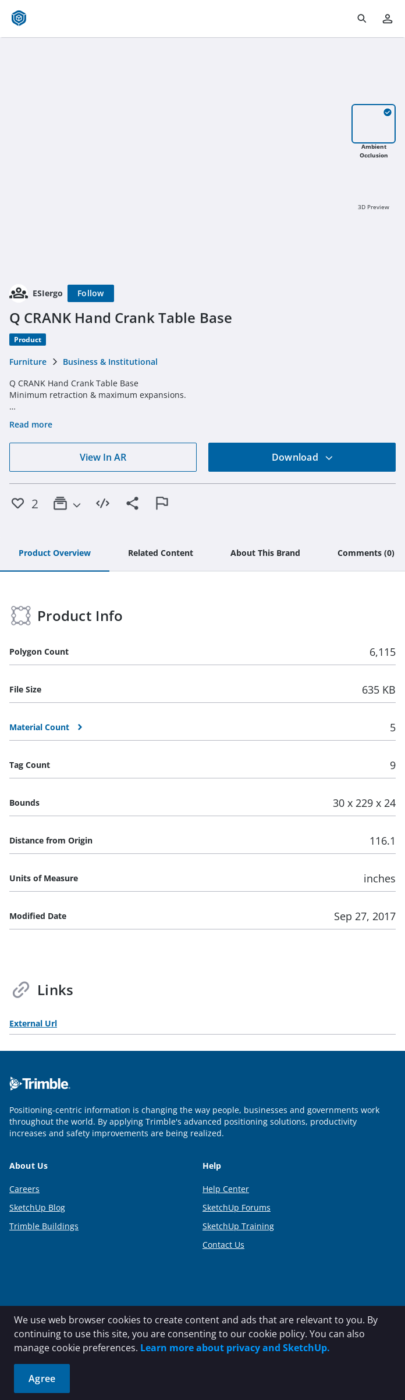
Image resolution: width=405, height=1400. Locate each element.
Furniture (28, 361)
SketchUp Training (238, 1226)
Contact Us (223, 1244)
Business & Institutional (110, 361)
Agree (42, 1378)
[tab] (54, 554)
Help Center (225, 1188)
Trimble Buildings (44, 1226)
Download (302, 457)
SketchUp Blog (37, 1207)
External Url (33, 1023)
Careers (24, 1188)
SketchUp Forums (236, 1207)
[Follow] (91, 293)
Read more (30, 424)
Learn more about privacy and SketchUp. (235, 1347)
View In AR (103, 457)
